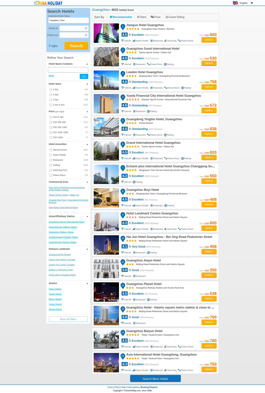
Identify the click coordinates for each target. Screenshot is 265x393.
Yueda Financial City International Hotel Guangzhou (163, 96)
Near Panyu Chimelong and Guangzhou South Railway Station (67, 188)
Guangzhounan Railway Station (63, 227)
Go (84, 76)
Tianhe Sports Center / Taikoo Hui (64, 195)
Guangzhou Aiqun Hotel (143, 261)
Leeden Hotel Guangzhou (144, 72)
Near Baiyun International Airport (63, 207)
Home (110, 387)
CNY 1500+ (70, 137)
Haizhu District (55, 309)
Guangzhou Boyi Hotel (142, 190)
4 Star (70, 94)
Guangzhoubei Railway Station (63, 242)
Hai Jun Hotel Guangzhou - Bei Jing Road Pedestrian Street (168, 237)
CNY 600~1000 (70, 127)
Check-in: (53, 28)
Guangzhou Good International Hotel (152, 49)
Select (209, 39)
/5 (140, 35)
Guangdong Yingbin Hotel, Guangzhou (153, 120)
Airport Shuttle (70, 154)
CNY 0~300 (70, 117)
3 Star (70, 99)
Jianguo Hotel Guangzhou (144, 25)
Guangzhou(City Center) (60, 254)
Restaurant (70, 160)
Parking (70, 165)
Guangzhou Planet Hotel (143, 284)
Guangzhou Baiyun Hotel (144, 331)
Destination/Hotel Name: (59, 16)
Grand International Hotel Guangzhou (152, 143)
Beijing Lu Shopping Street (61, 270)
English (243, 3)
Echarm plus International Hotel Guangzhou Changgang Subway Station (178, 167)
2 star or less (70, 104)
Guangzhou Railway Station (61, 232)
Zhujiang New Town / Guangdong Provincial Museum (68, 201)
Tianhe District (55, 294)
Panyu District (55, 289)
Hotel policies (133, 387)
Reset (51, 76)
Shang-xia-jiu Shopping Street (62, 275)
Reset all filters (68, 319)
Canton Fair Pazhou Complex (62, 260)
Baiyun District (55, 299)
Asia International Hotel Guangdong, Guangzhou (161, 355)
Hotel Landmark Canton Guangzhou (151, 214)
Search (76, 45)
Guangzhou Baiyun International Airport (66, 222)
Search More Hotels (155, 378)
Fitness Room (70, 175)
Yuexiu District (55, 304)
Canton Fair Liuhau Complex (62, 265)
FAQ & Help (120, 387)
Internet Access (70, 149)
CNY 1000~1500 (70, 132)
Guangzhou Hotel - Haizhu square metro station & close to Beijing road (177, 308)
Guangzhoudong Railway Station (63, 237)
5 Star (70, 89)
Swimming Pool (70, 170)
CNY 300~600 (70, 122)
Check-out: (53, 35)
